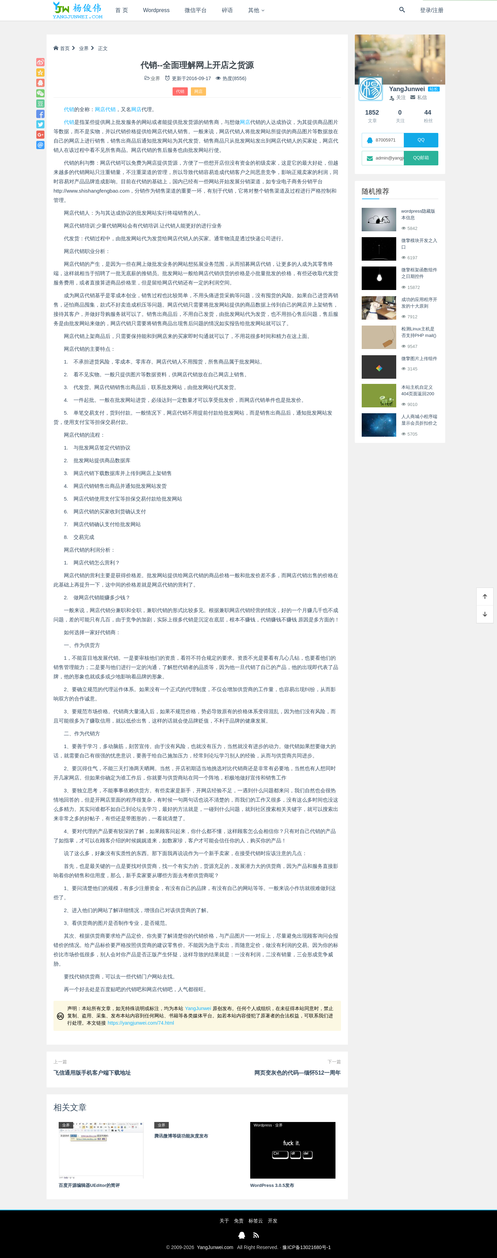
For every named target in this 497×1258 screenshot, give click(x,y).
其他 (253, 10)
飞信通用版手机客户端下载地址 (92, 1073)
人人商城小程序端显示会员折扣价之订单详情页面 (419, 423)
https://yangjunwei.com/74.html (141, 1023)
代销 (180, 91)
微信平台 (196, 10)
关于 (224, 1220)
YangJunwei (198, 1008)
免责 (239, 1220)
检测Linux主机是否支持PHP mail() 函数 (419, 335)
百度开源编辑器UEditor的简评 (89, 1185)
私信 (418, 97)
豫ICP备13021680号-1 (306, 1247)
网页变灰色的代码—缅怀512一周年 (297, 1073)
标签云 (255, 1220)
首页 (61, 48)
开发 (272, 1220)
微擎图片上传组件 (419, 358)
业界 (84, 48)
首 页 (121, 10)
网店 (198, 91)
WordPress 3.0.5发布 (272, 1185)
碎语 (227, 10)
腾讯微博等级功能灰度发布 (181, 1136)
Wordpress (156, 10)
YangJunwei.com (215, 1247)
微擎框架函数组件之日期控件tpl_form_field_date (420, 276)
